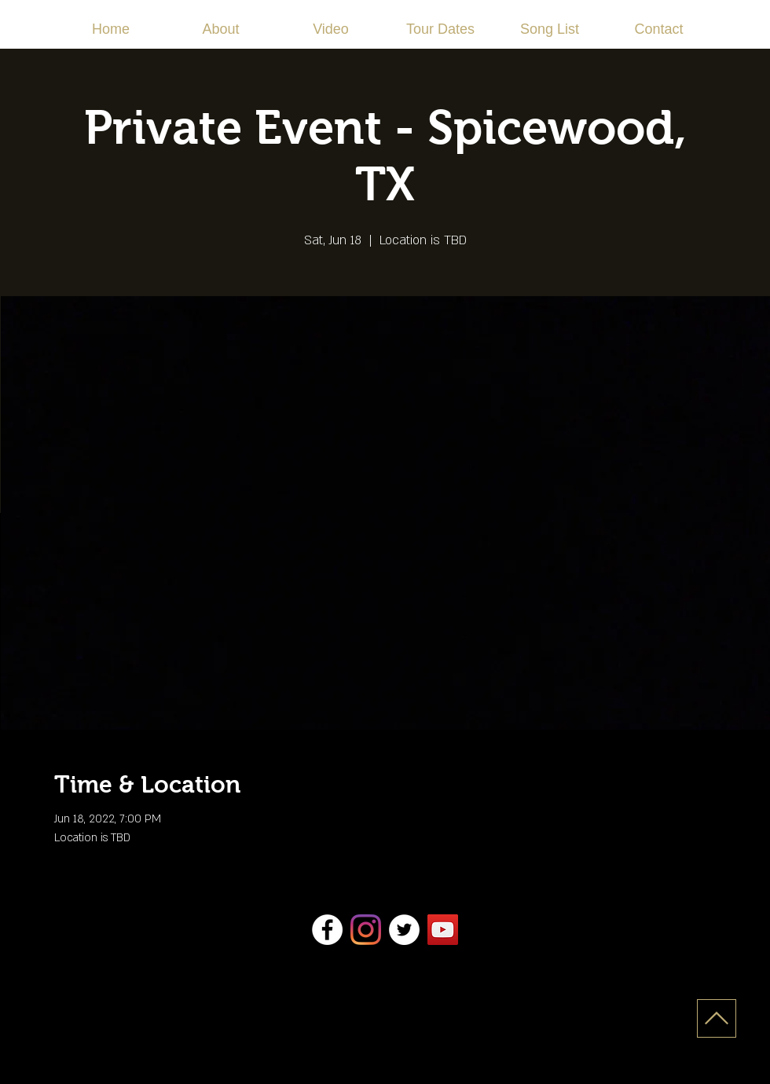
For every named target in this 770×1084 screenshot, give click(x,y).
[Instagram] (365, 929)
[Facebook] (327, 929)
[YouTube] (442, 929)
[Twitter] (404, 929)
